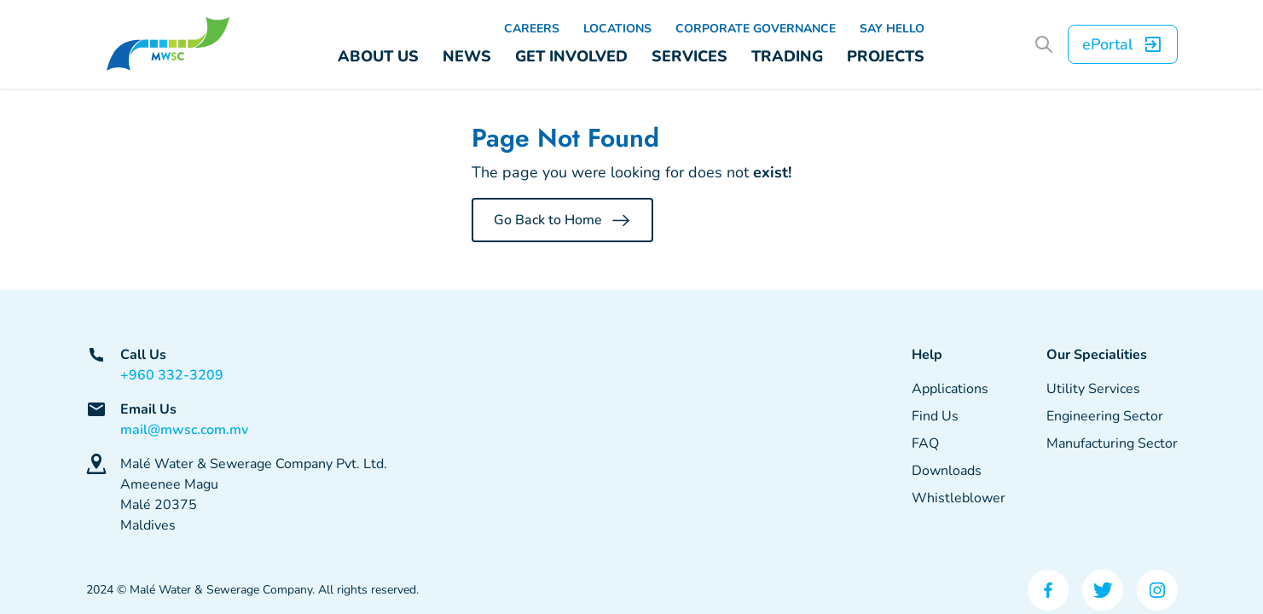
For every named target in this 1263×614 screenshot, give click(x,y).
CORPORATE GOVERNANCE (755, 28)
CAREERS (531, 28)
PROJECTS (885, 56)
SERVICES (689, 56)
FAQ (925, 443)
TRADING (787, 56)
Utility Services (1093, 388)
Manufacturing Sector (1112, 443)
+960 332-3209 (171, 375)
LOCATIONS (617, 28)
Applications (950, 388)
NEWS (467, 56)
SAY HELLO (892, 28)
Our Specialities (1096, 354)
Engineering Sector (1104, 416)
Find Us (935, 416)
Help (927, 354)
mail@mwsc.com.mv (184, 429)
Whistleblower (958, 498)
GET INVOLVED (571, 56)
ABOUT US (378, 56)
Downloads (947, 470)
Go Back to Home (562, 220)
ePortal (1122, 44)
